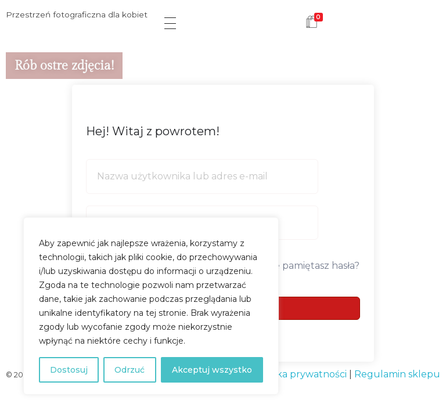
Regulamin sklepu (397, 374)
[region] (151, 306)
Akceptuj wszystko (212, 370)
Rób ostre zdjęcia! (64, 65)
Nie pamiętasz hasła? (312, 265)
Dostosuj (69, 370)
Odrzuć (129, 370)
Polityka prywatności (298, 374)
